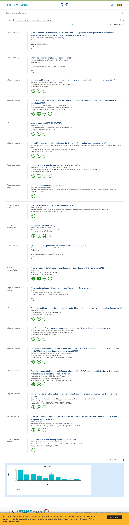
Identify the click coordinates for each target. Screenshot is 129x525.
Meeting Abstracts (42, 444)
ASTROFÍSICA (41, 294)
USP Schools (25, 5)
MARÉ (39, 86)
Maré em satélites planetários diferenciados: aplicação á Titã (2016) (58, 246)
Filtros (9, 20)
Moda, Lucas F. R (60, 442)
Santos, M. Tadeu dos (59, 376)
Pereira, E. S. (68, 167)
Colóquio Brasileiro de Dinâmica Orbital (88, 209)
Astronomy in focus (42, 169)
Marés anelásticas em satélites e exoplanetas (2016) (52, 205)
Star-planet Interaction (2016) (43, 225)
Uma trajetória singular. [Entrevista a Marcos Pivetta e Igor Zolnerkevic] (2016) (62, 288)
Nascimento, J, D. (58, 167)
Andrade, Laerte (74, 145)
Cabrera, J (34, 353)
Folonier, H (60, 399)
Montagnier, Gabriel (53, 353)
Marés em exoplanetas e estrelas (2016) (47, 185)
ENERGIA (40, 109)
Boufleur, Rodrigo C (37, 145)
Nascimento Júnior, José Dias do (102, 145)
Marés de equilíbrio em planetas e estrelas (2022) (51, 58)
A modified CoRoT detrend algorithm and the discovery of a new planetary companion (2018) (68, 143)
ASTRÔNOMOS (42, 129)
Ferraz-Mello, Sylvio (56, 82)
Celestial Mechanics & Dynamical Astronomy (50, 107)
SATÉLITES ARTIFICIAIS (62, 109)
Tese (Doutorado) (13, 33)
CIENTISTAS (51, 129)
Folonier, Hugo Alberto (38, 248)
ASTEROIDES (50, 294)
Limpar (122, 20)
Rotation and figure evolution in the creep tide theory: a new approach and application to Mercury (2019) (73, 80)
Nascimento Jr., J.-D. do (81, 399)
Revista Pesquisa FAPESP (44, 292)
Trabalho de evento (13, 165)
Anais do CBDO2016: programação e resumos (50, 209)
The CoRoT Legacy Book (43, 230)
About (16, 5)
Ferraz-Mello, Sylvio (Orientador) (54, 38)
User (112, 5)
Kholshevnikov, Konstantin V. (67, 330)
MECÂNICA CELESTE (51, 66)
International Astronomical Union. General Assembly (76, 169)
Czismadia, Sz (68, 399)
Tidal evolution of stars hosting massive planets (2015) (53, 440)
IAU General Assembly (66, 444)
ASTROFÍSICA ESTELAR (44, 151)
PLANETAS (61, 66)
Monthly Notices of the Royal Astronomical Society (51, 149)
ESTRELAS (40, 66)
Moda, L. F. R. (48, 167)
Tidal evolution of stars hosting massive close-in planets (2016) (57, 165)
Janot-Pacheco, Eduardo (61, 145)
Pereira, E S (34, 187)
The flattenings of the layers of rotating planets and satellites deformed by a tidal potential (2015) (70, 328)
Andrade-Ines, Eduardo (59, 105)
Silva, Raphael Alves (37, 38)
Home (9, 5)
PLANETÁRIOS (51, 254)
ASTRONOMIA (41, 254)
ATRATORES (77, 426)
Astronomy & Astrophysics (44, 312)
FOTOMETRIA (49, 357)
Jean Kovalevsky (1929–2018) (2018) (46, 123)
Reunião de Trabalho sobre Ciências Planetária (94, 189)
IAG (39, 40)
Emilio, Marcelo (48, 145)
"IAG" (19, 20)
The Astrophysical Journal (44, 401)
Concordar (114, 517)
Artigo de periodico (13, 80)
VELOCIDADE (70, 357)
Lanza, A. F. (34, 228)
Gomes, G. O (35, 82)
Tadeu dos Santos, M (50, 399)
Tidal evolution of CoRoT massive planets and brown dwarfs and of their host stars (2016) (67, 268)
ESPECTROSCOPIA (60, 357)
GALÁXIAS (48, 171)
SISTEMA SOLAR (42, 44)
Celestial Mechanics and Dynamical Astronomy (50, 84)
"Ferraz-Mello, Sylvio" (34, 20)
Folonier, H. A (46, 82)
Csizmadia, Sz (42, 353)
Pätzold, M (92, 399)
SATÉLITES (45, 212)
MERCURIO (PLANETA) (66, 426)
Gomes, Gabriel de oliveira (39, 60)
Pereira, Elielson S (49, 442)
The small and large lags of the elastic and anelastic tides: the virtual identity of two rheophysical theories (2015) (76, 308)
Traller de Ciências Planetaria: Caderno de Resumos (52, 189)
